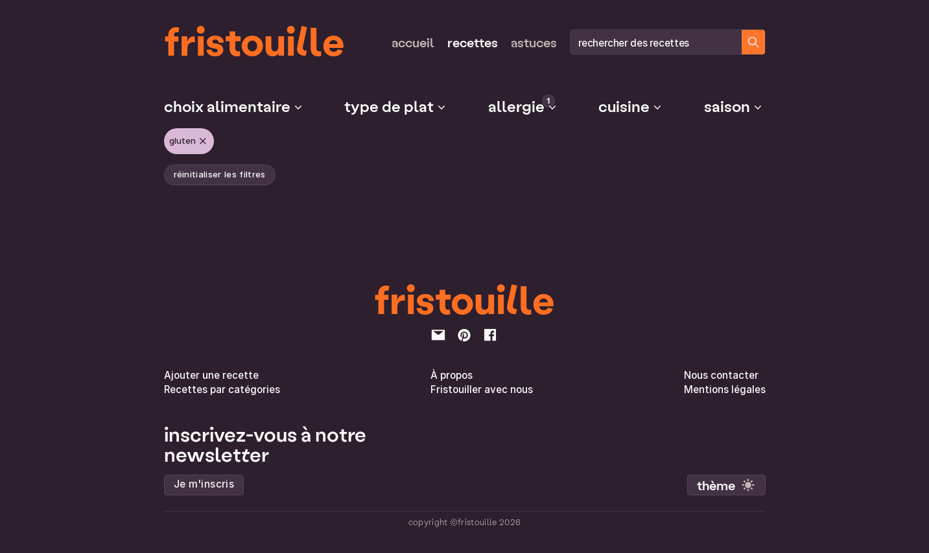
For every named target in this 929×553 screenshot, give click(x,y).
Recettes (472, 42)
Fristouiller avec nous (481, 389)
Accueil (413, 42)
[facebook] (490, 335)
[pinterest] (464, 335)
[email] (438, 335)
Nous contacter (721, 375)
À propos (451, 375)
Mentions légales (725, 389)
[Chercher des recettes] (753, 42)
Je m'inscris (204, 484)
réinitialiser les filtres (220, 174)
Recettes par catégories (222, 389)
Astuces (534, 42)
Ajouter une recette (211, 375)
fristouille (254, 39)
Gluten (189, 141)
